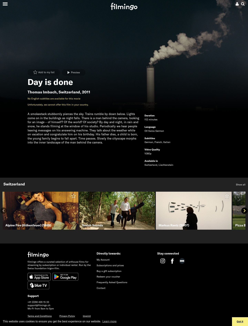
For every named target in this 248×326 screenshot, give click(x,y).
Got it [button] (240, 321)
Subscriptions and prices (110, 265)
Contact (101, 288)
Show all (240, 184)
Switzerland (69, 92)
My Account (103, 259)
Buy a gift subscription (109, 271)
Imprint (87, 316)
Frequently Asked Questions (112, 282)
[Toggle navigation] (5, 4)
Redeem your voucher (108, 276)
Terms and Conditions (40, 316)
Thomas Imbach (42, 92)
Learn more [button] (109, 321)
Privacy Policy (67, 316)
